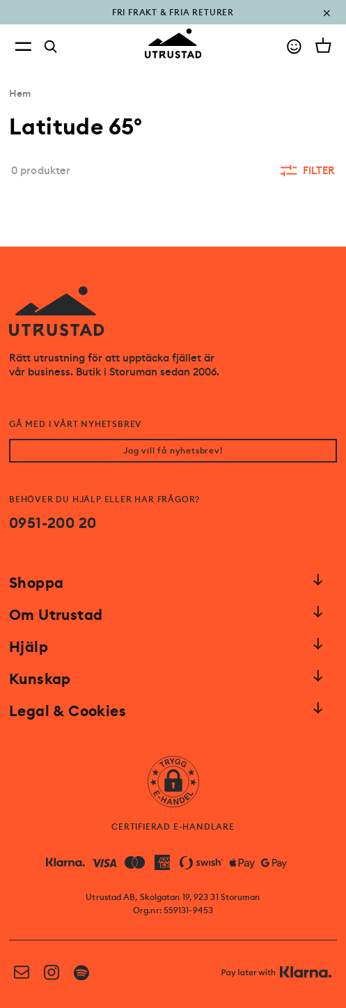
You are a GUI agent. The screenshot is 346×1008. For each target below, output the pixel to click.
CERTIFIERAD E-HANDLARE (173, 826)
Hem (20, 93)
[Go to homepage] (173, 44)
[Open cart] (323, 45)
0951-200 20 (52, 523)
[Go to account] (294, 46)
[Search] (51, 47)
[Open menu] (23, 46)
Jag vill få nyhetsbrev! (172, 450)
